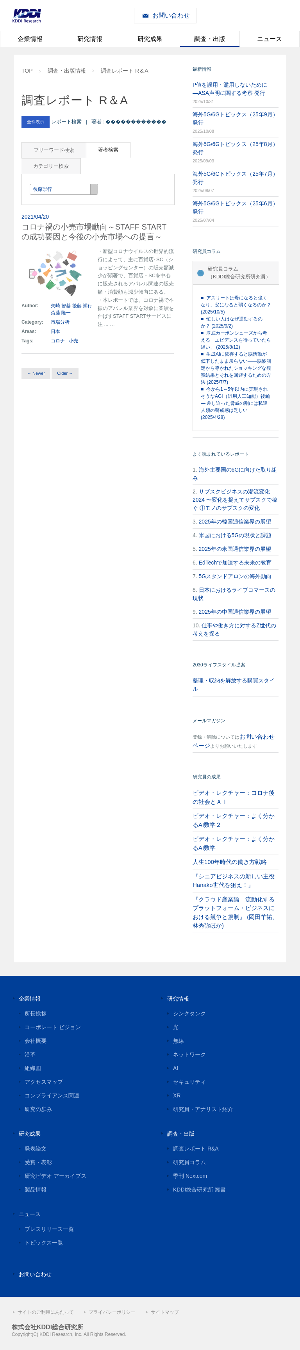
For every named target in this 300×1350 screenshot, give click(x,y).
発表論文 (35, 1148)
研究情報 (89, 39)
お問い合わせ (171, 15)
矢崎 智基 (61, 305)
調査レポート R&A (196, 1148)
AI (175, 1068)
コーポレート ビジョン (53, 1027)
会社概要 (35, 1041)
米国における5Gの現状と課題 (235, 535)
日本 (56, 331)
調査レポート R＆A (124, 71)
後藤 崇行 (82, 305)
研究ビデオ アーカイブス (55, 1176)
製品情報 (35, 1189)
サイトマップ (165, 1312)
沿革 (30, 1054)
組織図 (33, 1068)
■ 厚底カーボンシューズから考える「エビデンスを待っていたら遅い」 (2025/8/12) (236, 340)
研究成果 (150, 39)
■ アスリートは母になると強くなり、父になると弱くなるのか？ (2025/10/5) (236, 305)
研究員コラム (189, 1162)
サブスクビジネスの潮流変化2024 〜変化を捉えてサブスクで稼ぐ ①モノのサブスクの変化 (235, 499)
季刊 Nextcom (190, 1176)
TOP (27, 71)
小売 (73, 341)
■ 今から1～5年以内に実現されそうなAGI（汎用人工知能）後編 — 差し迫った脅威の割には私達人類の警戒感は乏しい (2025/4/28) (235, 403)
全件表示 (35, 121)
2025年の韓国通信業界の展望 (235, 521)
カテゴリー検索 (51, 166)
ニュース (269, 39)
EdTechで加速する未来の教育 (235, 562)
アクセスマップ (44, 1082)
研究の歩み (38, 1109)
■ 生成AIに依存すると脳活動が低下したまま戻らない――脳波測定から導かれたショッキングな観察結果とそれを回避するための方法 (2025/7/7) (236, 368)
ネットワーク (189, 1054)
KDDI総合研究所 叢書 (199, 1189)
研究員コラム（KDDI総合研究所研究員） (239, 273)
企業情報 (30, 39)
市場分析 (60, 322)
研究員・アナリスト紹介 (203, 1109)
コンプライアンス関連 (52, 1095)
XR (176, 1095)
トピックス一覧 (44, 1243)
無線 (178, 1041)
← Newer (36, 373)
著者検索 (108, 150)
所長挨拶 (35, 1013)
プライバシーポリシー (112, 1312)
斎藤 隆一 (61, 312)
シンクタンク (189, 1013)
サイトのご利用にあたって (46, 1312)
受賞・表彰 (38, 1162)
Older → (65, 373)
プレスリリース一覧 (49, 1229)
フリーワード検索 (54, 150)
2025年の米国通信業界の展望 (235, 549)
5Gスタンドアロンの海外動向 (235, 576)
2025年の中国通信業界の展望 (235, 612)
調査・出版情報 (67, 71)
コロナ (58, 341)
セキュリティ (189, 1082)
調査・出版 (209, 39)
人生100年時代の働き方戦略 (230, 861)
